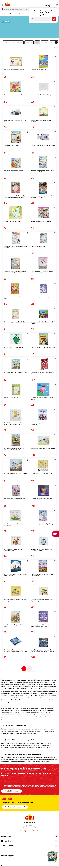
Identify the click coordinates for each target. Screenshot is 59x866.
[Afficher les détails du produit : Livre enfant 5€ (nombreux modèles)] (16, 61)
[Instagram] (25, 830)
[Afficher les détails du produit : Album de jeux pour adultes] (16, 137)
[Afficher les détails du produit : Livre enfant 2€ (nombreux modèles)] (43, 212)
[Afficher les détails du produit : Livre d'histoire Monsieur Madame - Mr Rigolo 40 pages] (43, 591)
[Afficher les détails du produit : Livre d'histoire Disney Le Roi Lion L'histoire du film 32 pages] (16, 566)
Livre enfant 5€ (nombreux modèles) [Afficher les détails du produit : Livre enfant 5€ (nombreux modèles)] (14, 70)
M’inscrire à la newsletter (11, 791)
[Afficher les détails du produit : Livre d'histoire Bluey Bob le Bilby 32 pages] (16, 465)
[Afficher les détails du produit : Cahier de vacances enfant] (43, 61)
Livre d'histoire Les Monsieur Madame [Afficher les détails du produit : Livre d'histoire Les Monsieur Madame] (14, 347)
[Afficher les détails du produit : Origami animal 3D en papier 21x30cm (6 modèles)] (16, 112)
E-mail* (4, 779)
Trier (5, 47)
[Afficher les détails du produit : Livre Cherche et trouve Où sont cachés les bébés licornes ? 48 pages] (43, 263)
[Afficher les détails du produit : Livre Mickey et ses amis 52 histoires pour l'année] (43, 364)
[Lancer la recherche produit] (2, 9)
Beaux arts (29, 42)
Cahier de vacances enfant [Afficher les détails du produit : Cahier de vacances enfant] (38, 70)
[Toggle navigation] (2, 5)
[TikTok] (38, 830)
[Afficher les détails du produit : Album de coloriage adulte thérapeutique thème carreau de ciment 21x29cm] (16, 263)
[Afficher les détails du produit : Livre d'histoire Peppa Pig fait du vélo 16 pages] (43, 389)
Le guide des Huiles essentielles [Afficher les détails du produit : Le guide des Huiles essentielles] (12, 221)
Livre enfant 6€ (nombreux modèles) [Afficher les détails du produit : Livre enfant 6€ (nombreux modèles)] (14, 170)
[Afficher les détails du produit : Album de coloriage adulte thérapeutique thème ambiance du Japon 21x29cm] (16, 187)
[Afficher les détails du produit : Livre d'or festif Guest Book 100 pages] (43, 86)
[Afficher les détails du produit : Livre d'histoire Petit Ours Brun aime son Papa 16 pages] (16, 591)
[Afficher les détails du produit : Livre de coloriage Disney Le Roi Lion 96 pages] (16, 288)
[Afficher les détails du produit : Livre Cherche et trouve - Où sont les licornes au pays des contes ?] (16, 440)
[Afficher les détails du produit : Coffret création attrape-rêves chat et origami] (43, 465)
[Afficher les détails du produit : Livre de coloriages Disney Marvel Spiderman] (43, 414)
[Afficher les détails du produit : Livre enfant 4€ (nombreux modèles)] (16, 86)
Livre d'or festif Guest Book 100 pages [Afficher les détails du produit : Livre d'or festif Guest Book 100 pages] (41, 95)
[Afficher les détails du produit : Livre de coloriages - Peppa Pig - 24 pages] (43, 515)
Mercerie (44, 42)
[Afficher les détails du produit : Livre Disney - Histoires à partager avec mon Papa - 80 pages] (16, 364)
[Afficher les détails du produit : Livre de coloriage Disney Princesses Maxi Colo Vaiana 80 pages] (43, 187)
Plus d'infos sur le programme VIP (15, 807)
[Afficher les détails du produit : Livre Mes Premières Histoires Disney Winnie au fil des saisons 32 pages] (16, 414)
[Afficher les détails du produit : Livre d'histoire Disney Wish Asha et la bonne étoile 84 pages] (43, 490)
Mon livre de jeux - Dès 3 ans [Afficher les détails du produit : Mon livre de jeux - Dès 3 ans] (11, 398)
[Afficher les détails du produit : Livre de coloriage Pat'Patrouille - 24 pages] (43, 339)
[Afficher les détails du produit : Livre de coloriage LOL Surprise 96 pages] (16, 490)
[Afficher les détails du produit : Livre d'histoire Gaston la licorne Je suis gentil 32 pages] (16, 515)
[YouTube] (29, 830)
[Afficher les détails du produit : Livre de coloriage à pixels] (43, 238)
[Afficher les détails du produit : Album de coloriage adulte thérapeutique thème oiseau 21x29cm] (43, 162)
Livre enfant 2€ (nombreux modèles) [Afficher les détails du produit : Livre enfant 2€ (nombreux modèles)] (41, 221)
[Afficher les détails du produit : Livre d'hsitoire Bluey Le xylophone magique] (43, 440)
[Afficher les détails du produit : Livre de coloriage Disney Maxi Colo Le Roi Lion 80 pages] (43, 566)
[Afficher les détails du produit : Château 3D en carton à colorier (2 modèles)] (43, 137)
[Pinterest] (33, 830)
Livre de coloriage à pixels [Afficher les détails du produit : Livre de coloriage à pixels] (38, 246)
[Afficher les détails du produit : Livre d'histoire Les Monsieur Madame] (16, 339)
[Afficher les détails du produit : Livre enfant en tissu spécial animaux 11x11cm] (43, 112)
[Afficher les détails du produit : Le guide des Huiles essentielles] (16, 212)
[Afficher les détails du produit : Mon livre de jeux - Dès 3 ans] (16, 389)
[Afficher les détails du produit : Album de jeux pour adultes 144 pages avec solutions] (16, 238)
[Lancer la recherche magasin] (54, 19)
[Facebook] (21, 830)
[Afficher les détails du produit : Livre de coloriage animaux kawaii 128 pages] (16, 313)
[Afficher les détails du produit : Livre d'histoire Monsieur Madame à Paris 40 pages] (43, 313)
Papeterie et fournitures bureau (13, 42)
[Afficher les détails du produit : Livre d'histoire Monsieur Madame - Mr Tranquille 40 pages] (43, 540)
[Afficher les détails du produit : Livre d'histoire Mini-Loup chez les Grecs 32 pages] (16, 616)
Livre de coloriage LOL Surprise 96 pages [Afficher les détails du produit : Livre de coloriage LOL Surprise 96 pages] (15, 498)
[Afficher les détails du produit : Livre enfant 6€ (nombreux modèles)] (16, 162)
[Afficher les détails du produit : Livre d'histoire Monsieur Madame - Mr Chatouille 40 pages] (16, 540)
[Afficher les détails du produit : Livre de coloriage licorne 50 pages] (43, 288)
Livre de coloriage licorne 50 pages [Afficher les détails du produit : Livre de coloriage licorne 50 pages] (40, 297)
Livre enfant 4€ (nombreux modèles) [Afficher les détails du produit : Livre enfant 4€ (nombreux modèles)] (14, 95)
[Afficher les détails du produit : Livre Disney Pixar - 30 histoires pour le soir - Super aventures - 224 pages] (43, 616)
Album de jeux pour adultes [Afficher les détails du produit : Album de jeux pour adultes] (11, 145)
